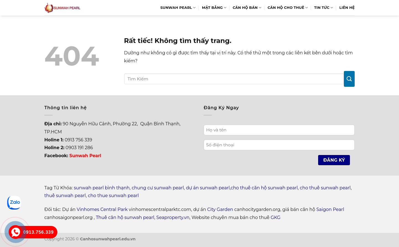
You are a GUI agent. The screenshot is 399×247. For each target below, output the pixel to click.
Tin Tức (323, 7)
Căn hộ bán (247, 7)
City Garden (220, 209)
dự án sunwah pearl (208, 187)
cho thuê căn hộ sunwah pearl (264, 187)
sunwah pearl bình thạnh (102, 187)
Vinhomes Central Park (102, 209)
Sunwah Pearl (178, 7)
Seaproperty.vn (172, 217)
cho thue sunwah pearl (113, 195)
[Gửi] (349, 79)
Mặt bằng (214, 7)
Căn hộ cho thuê (288, 7)
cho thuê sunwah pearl (325, 187)
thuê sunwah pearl (65, 195)
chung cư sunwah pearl (158, 187)
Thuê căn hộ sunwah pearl (125, 217)
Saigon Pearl (330, 209)
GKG (275, 217)
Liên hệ (347, 8)
